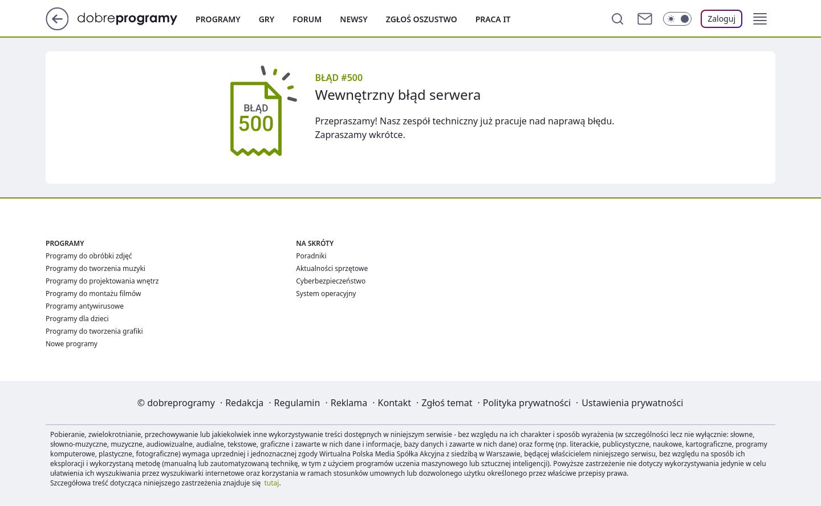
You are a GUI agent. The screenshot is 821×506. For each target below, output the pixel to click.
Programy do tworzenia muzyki (95, 268)
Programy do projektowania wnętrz (102, 281)
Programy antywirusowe (85, 306)
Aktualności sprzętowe (332, 268)
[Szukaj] (617, 19)
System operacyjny (326, 293)
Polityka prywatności (527, 402)
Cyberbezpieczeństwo (330, 281)
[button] (760, 19)
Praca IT (493, 19)
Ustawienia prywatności (632, 402)
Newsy (353, 19)
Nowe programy (71, 344)
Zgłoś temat (446, 402)
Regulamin (297, 402)
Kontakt (395, 402)
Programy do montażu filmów (93, 293)
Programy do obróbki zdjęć (89, 256)
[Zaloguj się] (721, 19)
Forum (307, 19)
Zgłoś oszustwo (421, 19)
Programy (218, 19)
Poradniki (311, 256)
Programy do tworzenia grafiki (94, 331)
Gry (267, 19)
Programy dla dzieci (77, 318)
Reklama (349, 402)
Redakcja (244, 402)
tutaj (272, 483)
